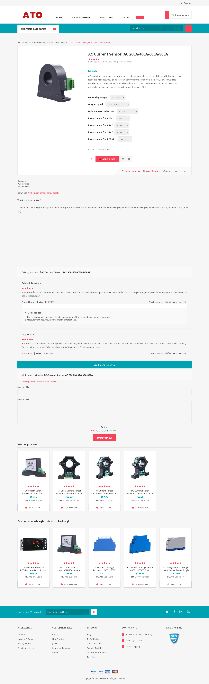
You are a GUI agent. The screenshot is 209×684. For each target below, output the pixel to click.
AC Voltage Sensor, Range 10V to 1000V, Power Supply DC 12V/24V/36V (175, 570)
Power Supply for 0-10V (100, 118)
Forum (55, 652)
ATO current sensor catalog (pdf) (43, 192)
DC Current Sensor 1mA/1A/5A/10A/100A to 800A (33, 493)
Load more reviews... (104, 365)
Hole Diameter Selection (101, 111)
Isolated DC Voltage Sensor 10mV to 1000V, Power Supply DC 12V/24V (140, 570)
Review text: (23, 399)
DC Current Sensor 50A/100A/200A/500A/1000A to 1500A (140, 493)
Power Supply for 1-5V (100, 132)
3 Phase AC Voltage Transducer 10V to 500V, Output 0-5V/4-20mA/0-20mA (104, 571)
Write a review (125, 61)
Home (59, 17)
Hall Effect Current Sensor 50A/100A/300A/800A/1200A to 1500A (69, 493)
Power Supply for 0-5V (100, 125)
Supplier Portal (94, 648)
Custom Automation (96, 652)
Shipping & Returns (26, 639)
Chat (140, 16)
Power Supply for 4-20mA (101, 139)
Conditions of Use (25, 648)
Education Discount (61, 648)
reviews (111, 61)
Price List (91, 657)
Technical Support (81, 17)
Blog (89, 634)
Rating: (104, 427)
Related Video (23, 186)
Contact (126, 17)
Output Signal (95, 104)
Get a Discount (94, 643)
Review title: (23, 387)
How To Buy (106, 17)
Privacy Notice (24, 643)
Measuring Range (97, 97)
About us (21, 634)
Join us (55, 643)
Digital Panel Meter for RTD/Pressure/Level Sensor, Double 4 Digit (33, 570)
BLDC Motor (93, 639)
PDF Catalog (23, 183)
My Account (186, 3)
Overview (21, 181)
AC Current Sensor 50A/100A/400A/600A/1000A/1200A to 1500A (104, 493)
